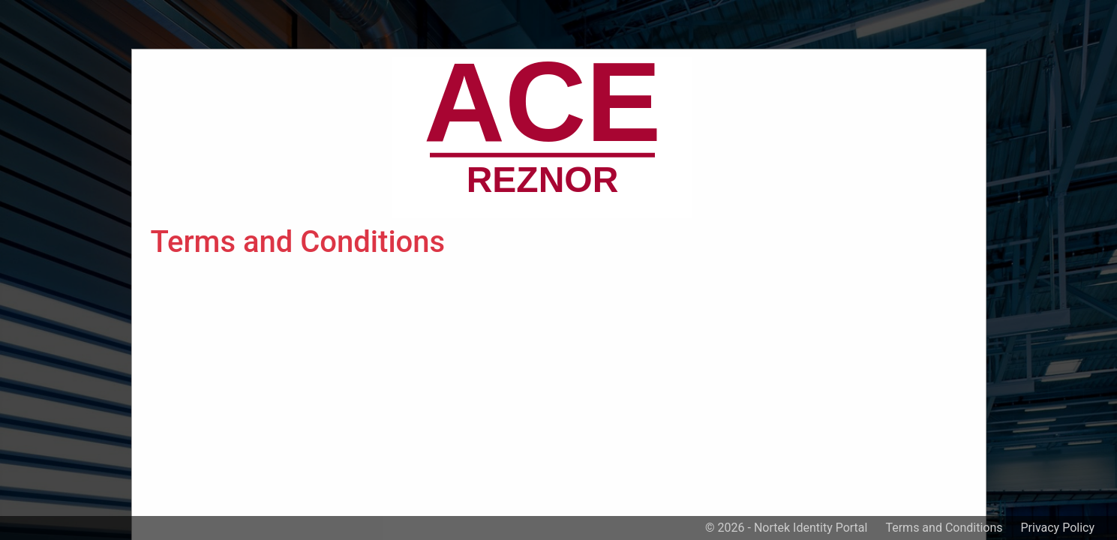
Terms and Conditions (943, 527)
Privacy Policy (1058, 527)
